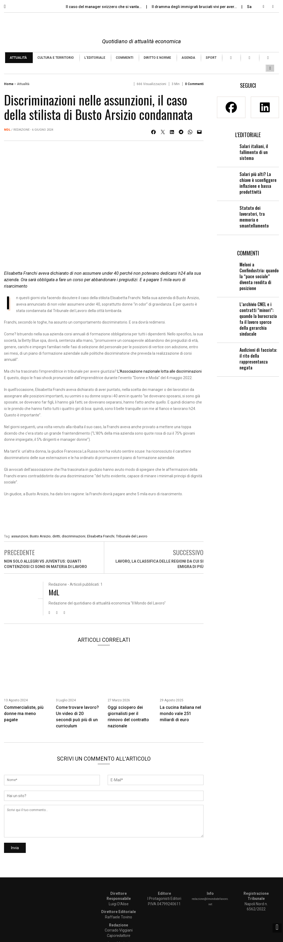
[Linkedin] (265, 107)
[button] (8, 5)
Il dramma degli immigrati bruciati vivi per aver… (195, 7)
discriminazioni (73, 536)
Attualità (23, 84)
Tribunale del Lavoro (131, 536)
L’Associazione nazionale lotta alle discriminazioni (159, 371)
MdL (7, 129)
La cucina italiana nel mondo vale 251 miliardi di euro (180, 713)
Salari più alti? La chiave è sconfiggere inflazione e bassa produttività (258, 183)
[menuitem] (19, 57)
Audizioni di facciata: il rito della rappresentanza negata (258, 359)
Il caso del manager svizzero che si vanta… (104, 7)
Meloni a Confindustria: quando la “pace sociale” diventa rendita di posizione (259, 276)
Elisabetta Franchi (100, 536)
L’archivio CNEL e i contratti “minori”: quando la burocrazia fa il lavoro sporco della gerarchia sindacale (258, 319)
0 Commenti (194, 84)
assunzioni (19, 536)
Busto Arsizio (40, 536)
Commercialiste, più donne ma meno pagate (23, 713)
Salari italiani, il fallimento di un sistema (254, 152)
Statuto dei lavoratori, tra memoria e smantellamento (254, 217)
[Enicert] (104, 516)
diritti (56, 536)
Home (8, 84)
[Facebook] (231, 107)
